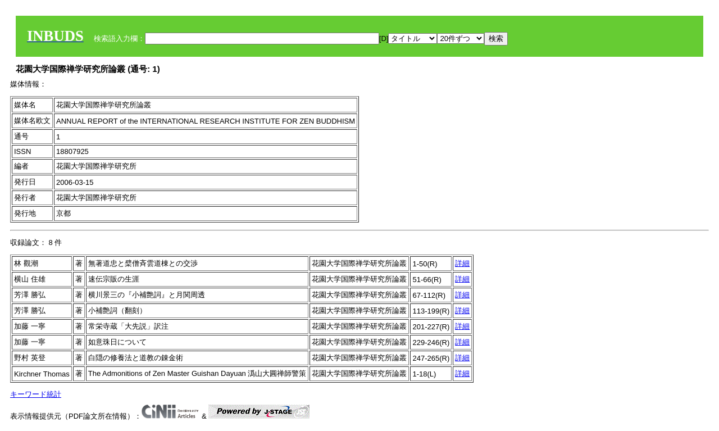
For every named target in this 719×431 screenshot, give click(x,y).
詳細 (462, 263)
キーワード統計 (35, 394)
